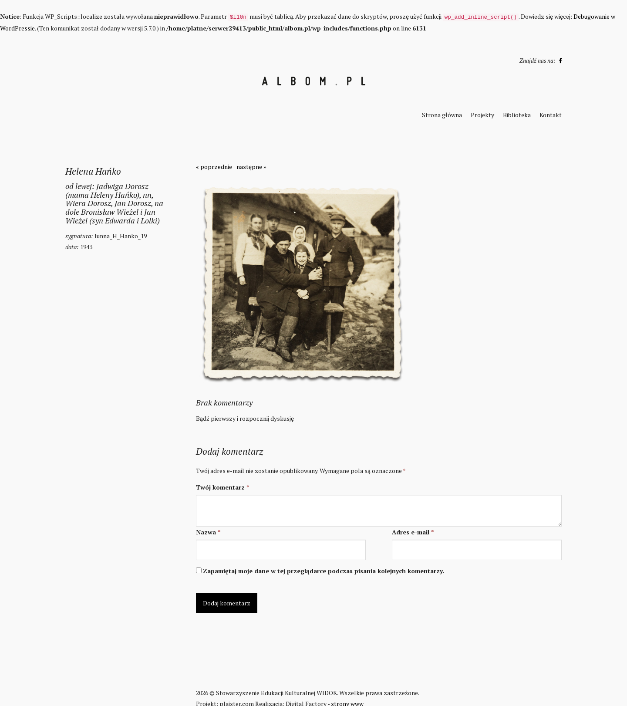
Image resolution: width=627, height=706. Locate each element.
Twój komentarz (222, 487)
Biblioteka (517, 115)
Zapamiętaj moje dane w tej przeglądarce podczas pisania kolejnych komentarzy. (323, 571)
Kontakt (550, 115)
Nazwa (208, 532)
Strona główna (442, 115)
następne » (251, 166)
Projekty (482, 115)
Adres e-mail (413, 532)
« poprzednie (214, 166)
